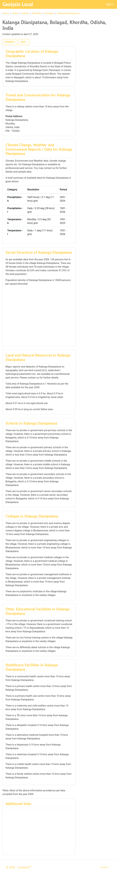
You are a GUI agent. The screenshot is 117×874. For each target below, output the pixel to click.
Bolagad (49, 13)
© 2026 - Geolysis (18, 867)
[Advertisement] (39, 315)
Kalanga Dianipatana (68, 13)
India (15, 13)
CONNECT (9, 42)
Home (5, 13)
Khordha (36, 13)
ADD (23, 42)
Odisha (25, 13)
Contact (104, 867)
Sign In (109, 4)
